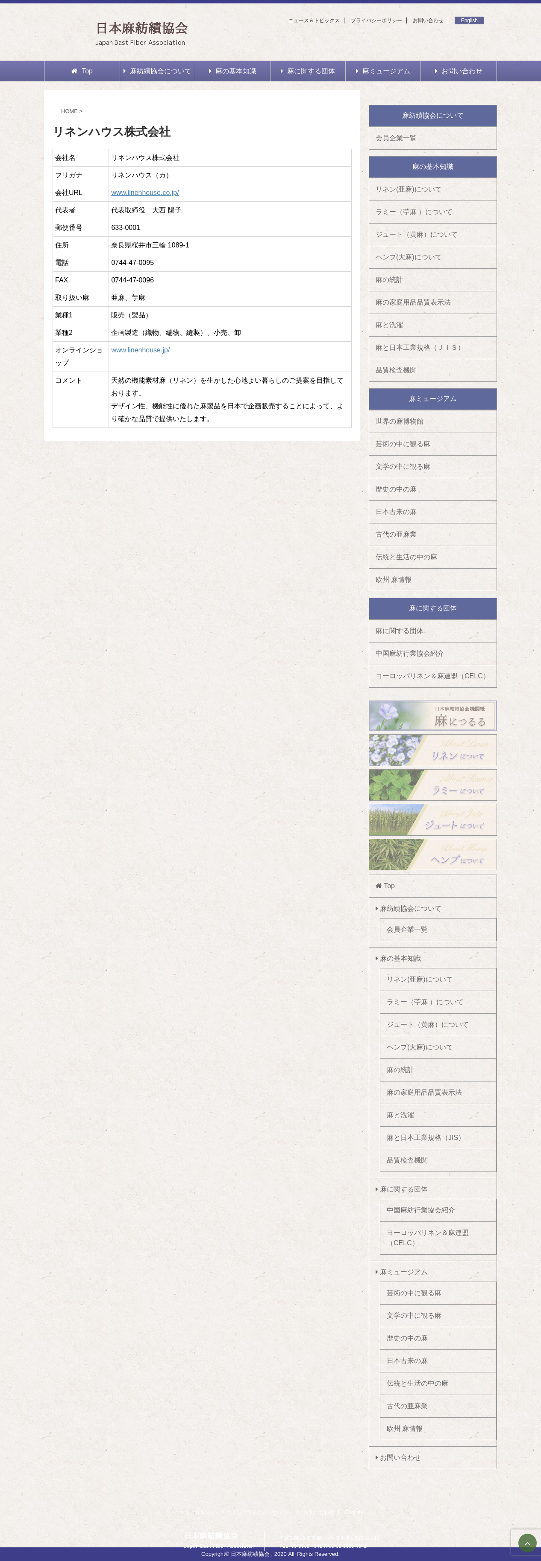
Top (82, 71)
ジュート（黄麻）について (417, 234)
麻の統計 (389, 279)
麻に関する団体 (308, 71)
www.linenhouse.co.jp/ (145, 192)
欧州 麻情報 (394, 579)
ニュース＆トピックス (314, 20)
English (469, 20)
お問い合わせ (428, 20)
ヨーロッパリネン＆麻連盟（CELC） (433, 676)
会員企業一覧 (396, 138)
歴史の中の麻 (396, 489)
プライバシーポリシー (376, 20)
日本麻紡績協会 (141, 28)
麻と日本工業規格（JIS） (426, 1137)
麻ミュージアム (383, 71)
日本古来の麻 (396, 511)
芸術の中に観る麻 (403, 444)
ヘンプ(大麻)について (409, 257)
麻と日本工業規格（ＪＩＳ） (420, 347)
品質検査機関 (396, 370)
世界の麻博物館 (399, 421)
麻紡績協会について (157, 71)
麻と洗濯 (389, 324)
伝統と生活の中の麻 (406, 557)
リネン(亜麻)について (409, 189)
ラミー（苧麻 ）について (414, 211)
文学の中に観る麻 (403, 466)
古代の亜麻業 (396, 534)
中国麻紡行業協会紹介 (410, 653)
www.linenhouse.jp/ (140, 350)
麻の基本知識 (232, 71)
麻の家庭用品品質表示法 (413, 302)
